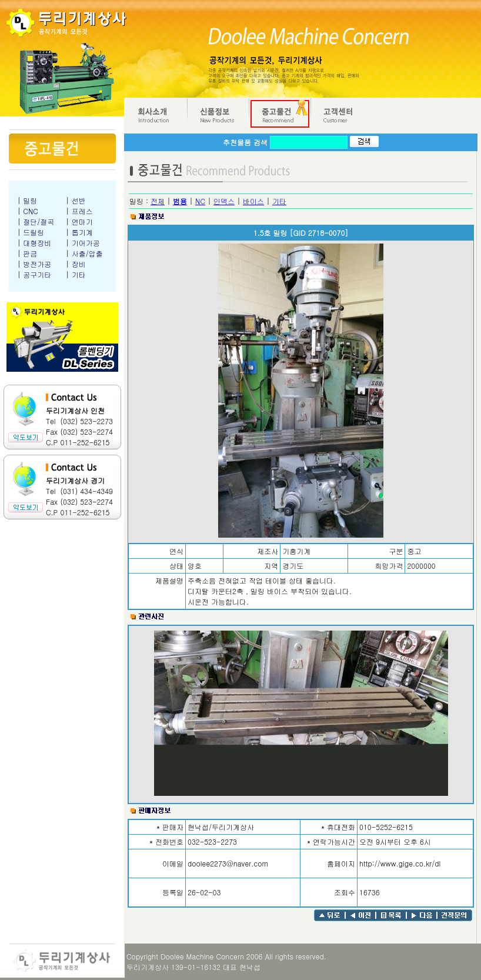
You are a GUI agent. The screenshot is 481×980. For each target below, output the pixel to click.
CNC (30, 211)
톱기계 (82, 232)
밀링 (30, 200)
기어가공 (86, 243)
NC (200, 201)
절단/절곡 (38, 221)
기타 (79, 274)
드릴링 (33, 232)
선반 (79, 200)
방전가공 (37, 264)
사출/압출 (87, 253)
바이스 (253, 201)
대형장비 (37, 243)
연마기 (82, 221)
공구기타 (37, 274)
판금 (30, 253)
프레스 (82, 211)
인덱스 (224, 201)
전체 (158, 201)
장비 (79, 264)
